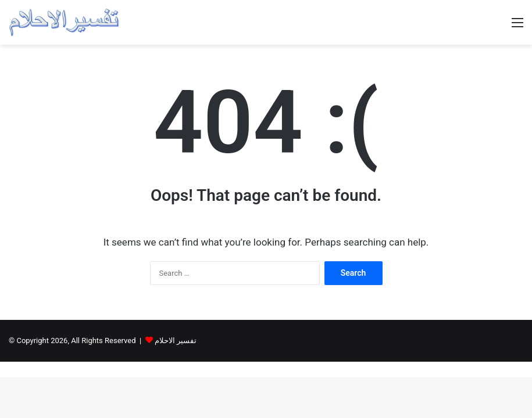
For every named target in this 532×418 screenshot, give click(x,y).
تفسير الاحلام (176, 340)
